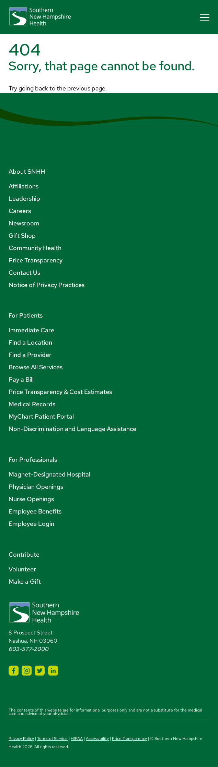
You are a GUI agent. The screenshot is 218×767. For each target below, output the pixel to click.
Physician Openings (36, 487)
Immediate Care (31, 330)
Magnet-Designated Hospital (49, 474)
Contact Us (24, 272)
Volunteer (22, 569)
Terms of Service (52, 738)
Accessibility (97, 738)
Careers (20, 211)
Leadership (24, 198)
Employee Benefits (35, 511)
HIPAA (77, 738)
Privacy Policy (21, 738)
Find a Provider (30, 355)
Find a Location (30, 342)
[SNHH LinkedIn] (53, 671)
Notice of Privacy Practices (46, 285)
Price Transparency (35, 260)
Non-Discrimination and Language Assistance (72, 429)
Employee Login (31, 524)
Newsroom (24, 223)
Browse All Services (35, 367)
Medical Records (32, 404)
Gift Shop (22, 235)
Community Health (35, 248)
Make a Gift (25, 581)
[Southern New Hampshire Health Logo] (44, 621)
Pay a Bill (21, 379)
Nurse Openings (31, 499)
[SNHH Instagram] (27, 671)
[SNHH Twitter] (40, 671)
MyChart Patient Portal (41, 416)
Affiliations (23, 186)
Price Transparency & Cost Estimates (60, 392)
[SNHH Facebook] (14, 671)
